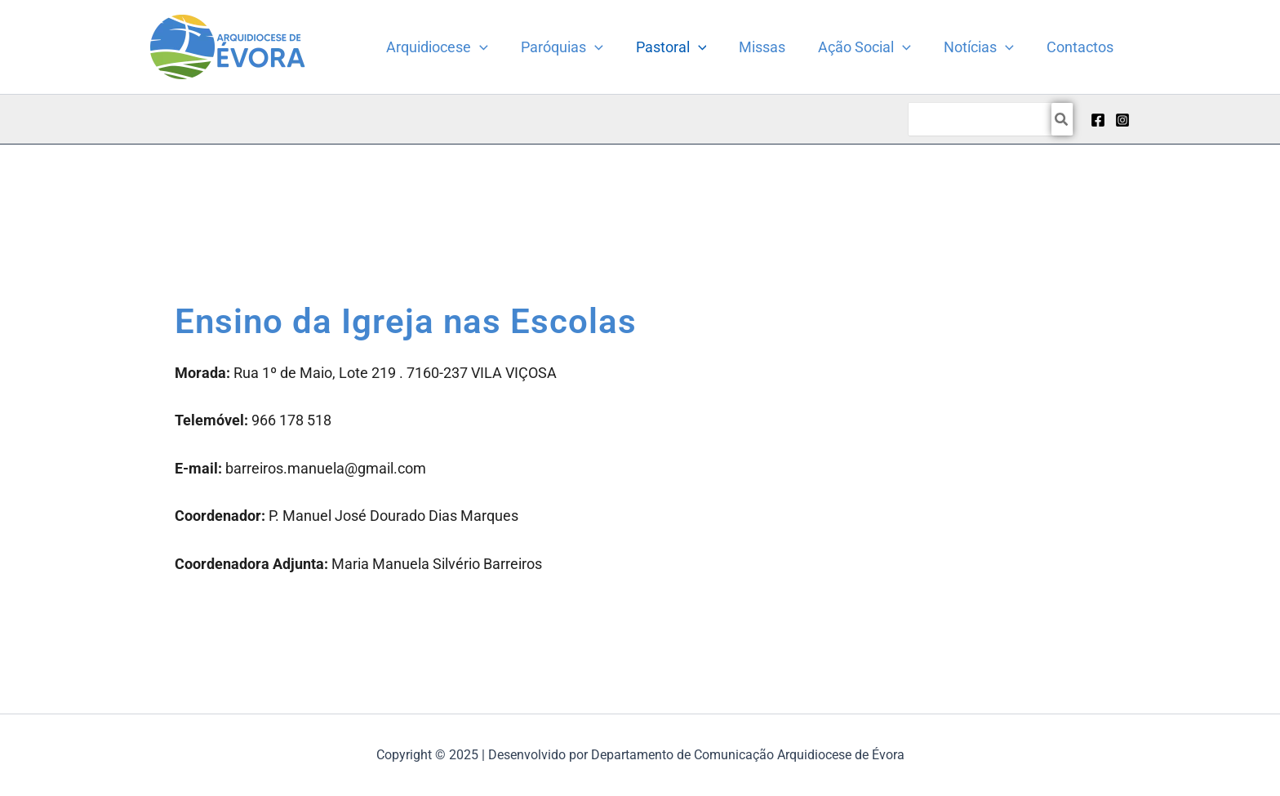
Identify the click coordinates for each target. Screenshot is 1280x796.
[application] (500, 47)
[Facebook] (1098, 120)
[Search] (1062, 119)
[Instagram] (1122, 120)
